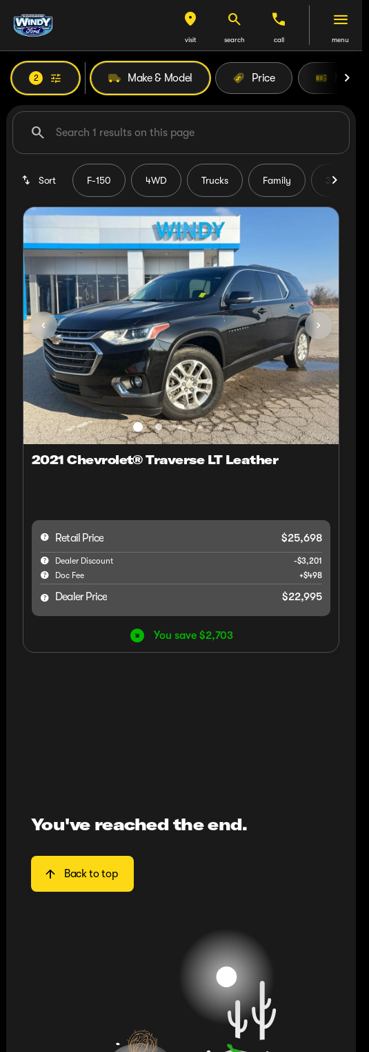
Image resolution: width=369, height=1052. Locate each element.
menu (340, 40)
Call (279, 40)
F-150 (99, 180)
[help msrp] (45, 536)
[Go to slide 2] (158, 427)
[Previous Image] (43, 325)
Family (277, 180)
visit (191, 40)
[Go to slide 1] (138, 427)
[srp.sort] (39, 180)
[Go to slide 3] (179, 427)
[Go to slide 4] (200, 427)
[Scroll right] (347, 78)
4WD (156, 180)
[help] (45, 574)
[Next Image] (318, 325)
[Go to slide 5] (220, 427)
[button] (190, 25)
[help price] (45, 597)
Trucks (214, 180)
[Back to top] (82, 874)
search (234, 40)
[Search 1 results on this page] (181, 132)
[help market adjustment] (45, 560)
